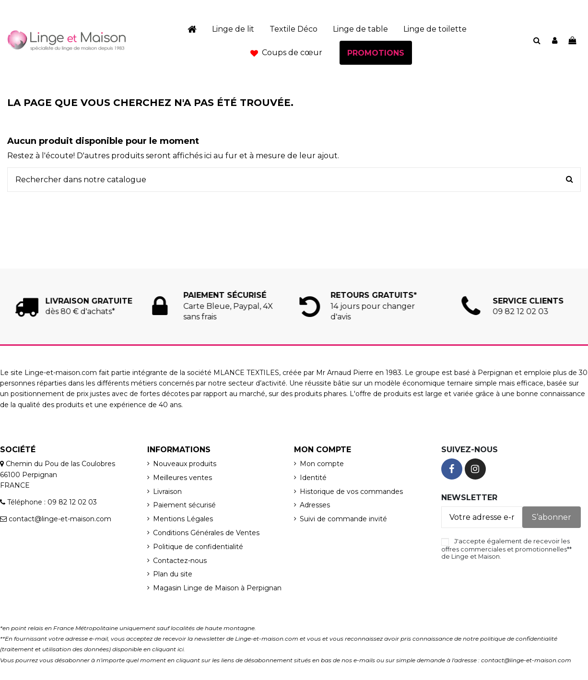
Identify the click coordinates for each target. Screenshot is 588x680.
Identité (313, 477)
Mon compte (322, 463)
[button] (286, 53)
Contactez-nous (180, 560)
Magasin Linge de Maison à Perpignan (217, 588)
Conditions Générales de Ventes (206, 532)
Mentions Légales (183, 519)
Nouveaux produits (184, 463)
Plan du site (172, 574)
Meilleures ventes (182, 477)
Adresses (315, 505)
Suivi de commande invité (343, 519)
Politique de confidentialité (198, 546)
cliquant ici (168, 649)
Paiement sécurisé (184, 505)
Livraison (167, 491)
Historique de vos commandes (351, 491)
